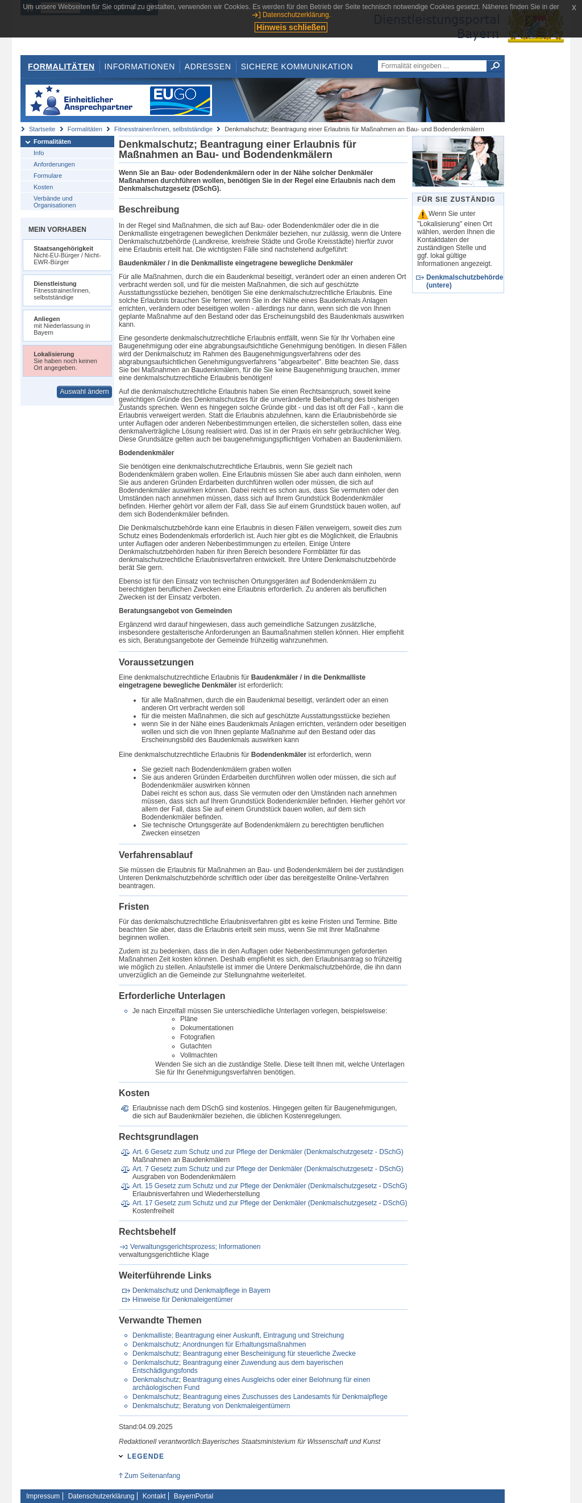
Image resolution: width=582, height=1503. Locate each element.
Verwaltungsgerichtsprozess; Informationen (195, 1247)
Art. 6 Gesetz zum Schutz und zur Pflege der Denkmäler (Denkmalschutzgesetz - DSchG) (268, 1152)
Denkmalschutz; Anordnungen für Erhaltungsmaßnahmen (219, 1344)
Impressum (43, 1496)
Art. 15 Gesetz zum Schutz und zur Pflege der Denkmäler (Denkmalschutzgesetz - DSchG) (270, 1186)
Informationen (140, 66)
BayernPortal (193, 1496)
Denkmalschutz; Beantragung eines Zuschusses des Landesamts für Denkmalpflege (260, 1397)
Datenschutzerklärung (101, 1496)
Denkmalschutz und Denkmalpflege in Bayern (201, 1290)
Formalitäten (61, 66)
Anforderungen (54, 164)
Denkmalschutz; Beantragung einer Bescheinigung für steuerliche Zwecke (244, 1354)
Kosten (43, 187)
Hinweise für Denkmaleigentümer (182, 1300)
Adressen (208, 66)
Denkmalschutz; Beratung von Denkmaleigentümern (211, 1406)
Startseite (42, 129)
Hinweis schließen (290, 27)
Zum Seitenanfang (152, 1476)
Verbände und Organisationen (55, 202)
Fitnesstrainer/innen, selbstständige (163, 129)
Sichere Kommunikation (297, 66)
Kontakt (154, 1496)
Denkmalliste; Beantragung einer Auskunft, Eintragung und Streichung (238, 1335)
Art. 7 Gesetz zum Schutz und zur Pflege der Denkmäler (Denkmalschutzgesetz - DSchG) (268, 1169)
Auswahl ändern (84, 391)
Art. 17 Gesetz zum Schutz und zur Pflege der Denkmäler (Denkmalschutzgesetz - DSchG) (270, 1203)
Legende (145, 1456)
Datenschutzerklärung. (297, 15)
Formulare (48, 175)
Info (39, 152)
